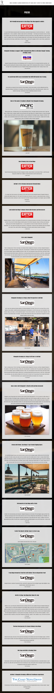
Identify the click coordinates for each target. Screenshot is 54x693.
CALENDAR (19, 2)
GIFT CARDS (30, 2)
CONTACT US (39, 2)
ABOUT (35, 2)
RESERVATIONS (25, 2)
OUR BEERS (14, 2)
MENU (11, 2)
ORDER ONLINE (48, 2)
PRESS (44, 2)
